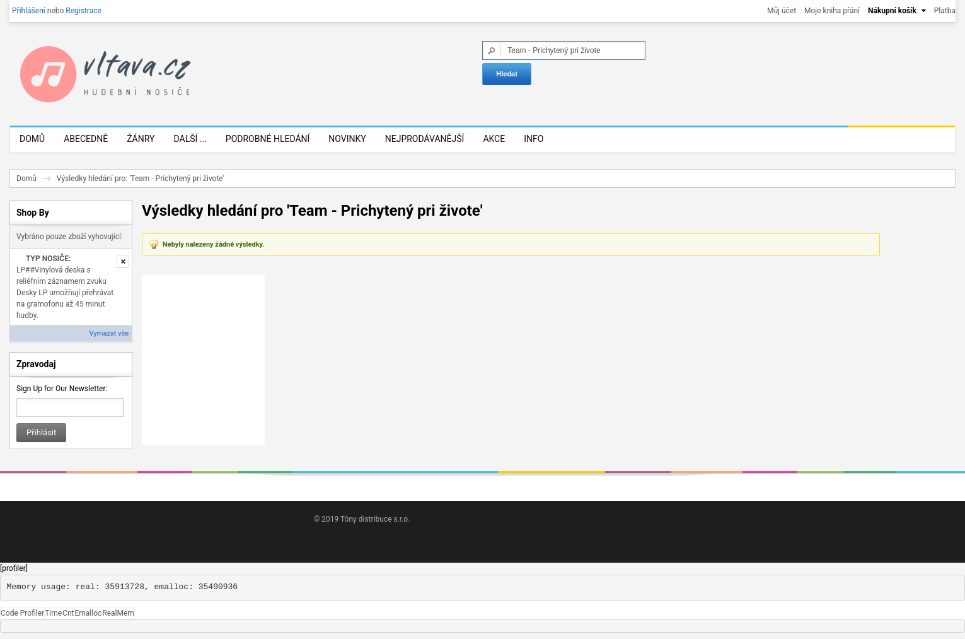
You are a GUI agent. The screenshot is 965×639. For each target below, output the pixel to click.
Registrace (83, 10)
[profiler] (14, 568)
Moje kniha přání (832, 10)
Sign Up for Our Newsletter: (61, 388)
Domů (26, 178)
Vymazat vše (109, 333)
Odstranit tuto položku (123, 261)
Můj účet (781, 10)
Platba (945, 10)
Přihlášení (28, 10)
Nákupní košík (892, 10)
